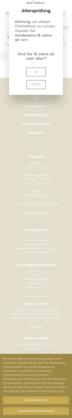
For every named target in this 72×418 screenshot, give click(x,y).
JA (36, 72)
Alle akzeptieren (36, 400)
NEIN (36, 84)
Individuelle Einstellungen (36, 411)
